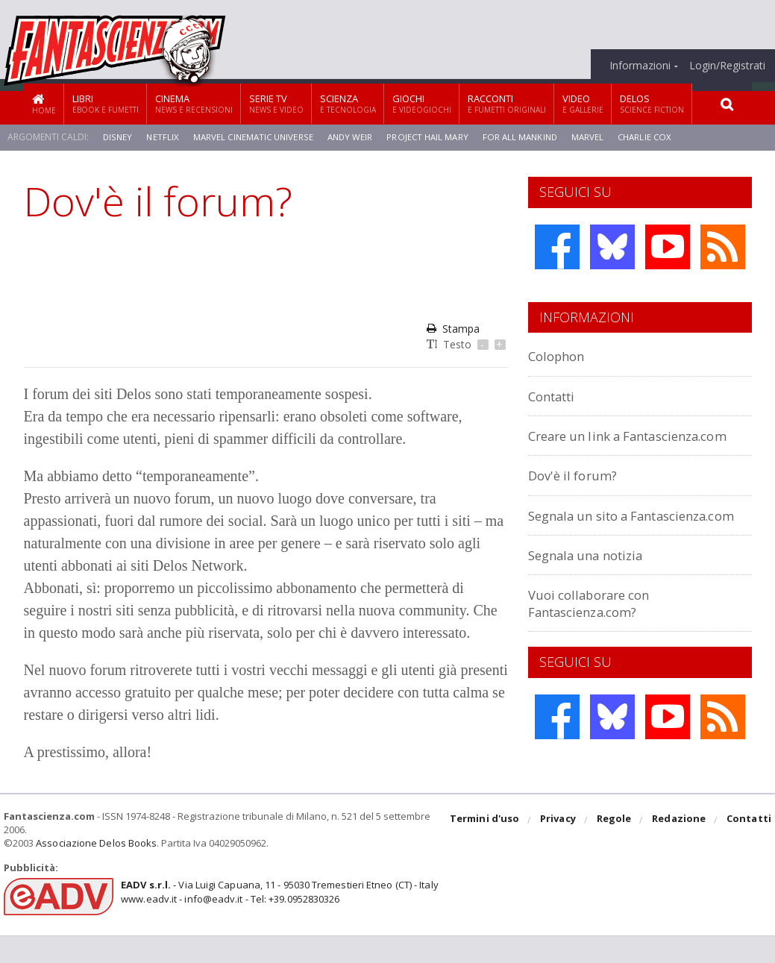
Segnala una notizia (593, 588)
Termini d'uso (487, 848)
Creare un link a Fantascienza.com (587, 443)
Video (582, 103)
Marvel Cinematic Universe (255, 137)
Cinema (194, 103)
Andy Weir (354, 137)
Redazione (679, 848)
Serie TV (276, 103)
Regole (615, 848)
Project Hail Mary (434, 137)
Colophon (560, 355)
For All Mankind (529, 137)
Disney (118, 137)
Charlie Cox (657, 137)
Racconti (507, 103)
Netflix (163, 137)
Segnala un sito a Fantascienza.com (587, 539)
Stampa (453, 328)
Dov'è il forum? (577, 492)
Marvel (598, 137)
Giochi (421, 103)
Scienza (348, 103)
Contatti (556, 395)
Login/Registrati (727, 65)
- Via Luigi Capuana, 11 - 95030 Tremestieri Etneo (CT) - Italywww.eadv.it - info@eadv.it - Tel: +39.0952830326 (277, 919)
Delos (652, 103)
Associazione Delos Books (95, 870)
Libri (105, 103)
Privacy (559, 848)
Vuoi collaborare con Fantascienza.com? (596, 635)
